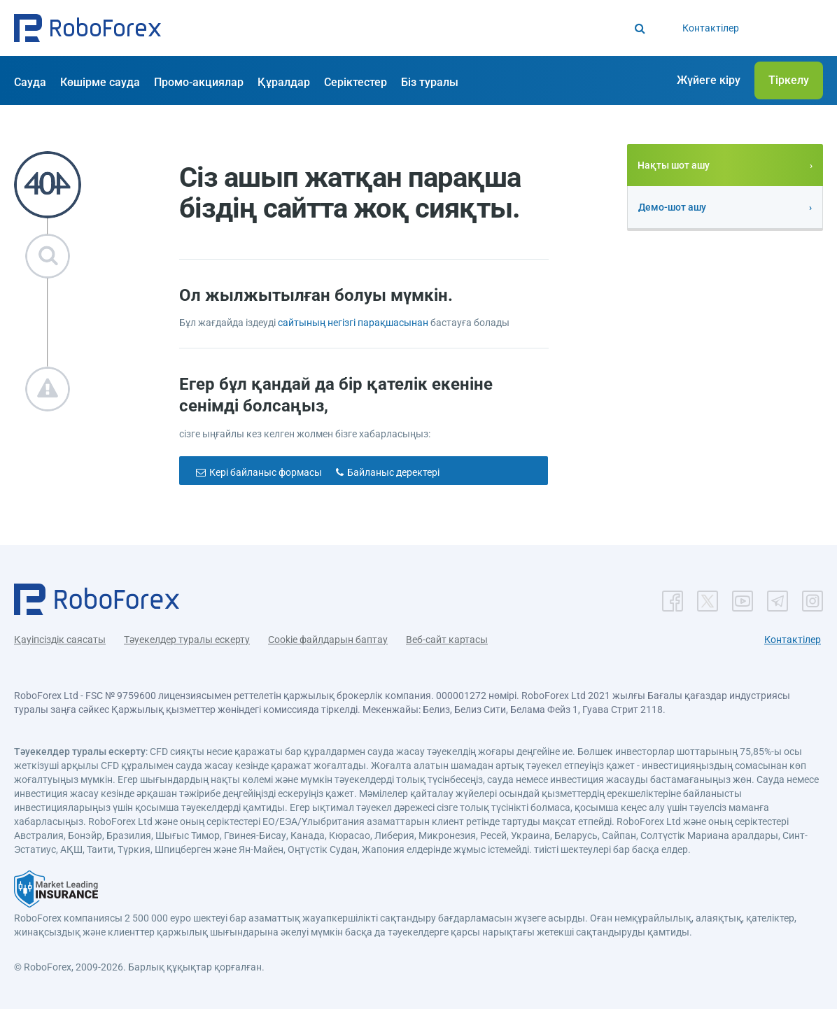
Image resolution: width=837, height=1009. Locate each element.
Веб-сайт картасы (447, 639)
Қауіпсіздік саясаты (60, 639)
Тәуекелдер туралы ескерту (187, 639)
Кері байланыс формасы (265, 472)
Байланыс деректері (393, 472)
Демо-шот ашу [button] (672, 207)
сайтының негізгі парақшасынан (353, 322)
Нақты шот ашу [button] (674, 165)
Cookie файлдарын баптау (328, 639)
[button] (87, 28)
